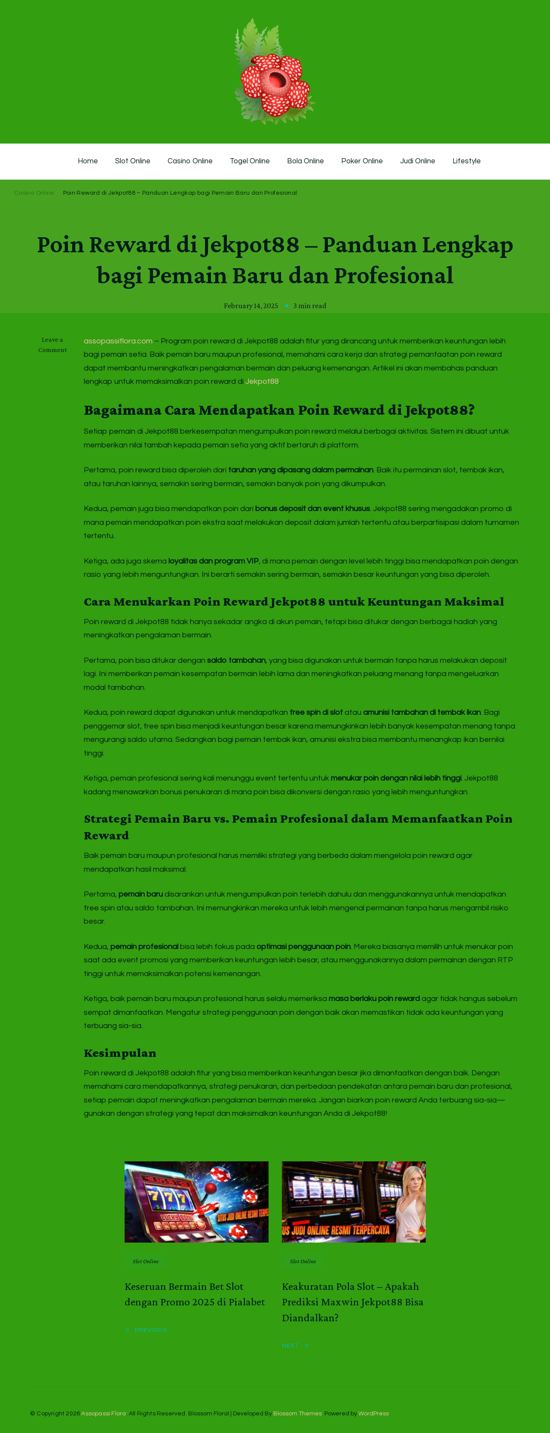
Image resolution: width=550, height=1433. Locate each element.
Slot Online (132, 161)
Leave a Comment (56, 344)
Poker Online (362, 161)
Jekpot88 (262, 381)
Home (88, 161)
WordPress (373, 1414)
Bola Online (305, 161)
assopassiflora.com (118, 341)
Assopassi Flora (103, 1414)
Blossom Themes (297, 1414)
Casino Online (190, 161)
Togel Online (250, 161)
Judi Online (417, 161)
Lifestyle (466, 161)
